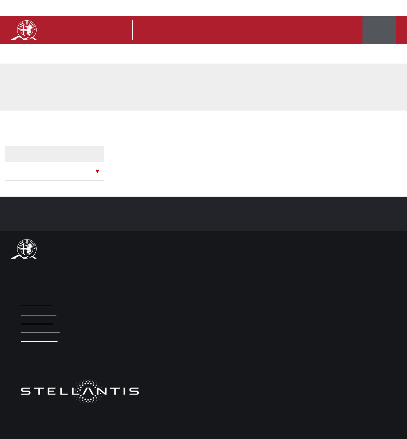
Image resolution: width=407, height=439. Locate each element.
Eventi (343, 30)
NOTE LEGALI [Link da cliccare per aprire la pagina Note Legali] (35, 303)
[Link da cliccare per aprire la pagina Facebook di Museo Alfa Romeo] (353, 9)
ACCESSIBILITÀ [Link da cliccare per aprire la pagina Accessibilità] (36, 313)
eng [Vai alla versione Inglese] (256, 9)
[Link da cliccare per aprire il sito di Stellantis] (80, 396)
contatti (323, 9)
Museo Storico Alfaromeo (33, 57)
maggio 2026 (28, 171)
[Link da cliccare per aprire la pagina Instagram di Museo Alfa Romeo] (365, 9)
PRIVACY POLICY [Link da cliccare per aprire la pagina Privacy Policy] (38, 330)
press (274, 9)
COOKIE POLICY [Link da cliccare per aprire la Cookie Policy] (37, 339)
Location (297, 9)
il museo (254, 30)
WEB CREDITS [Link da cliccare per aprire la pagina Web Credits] (35, 321)
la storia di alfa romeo (300, 30)
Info (207, 30)
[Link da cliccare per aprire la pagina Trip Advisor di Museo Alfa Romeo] (377, 9)
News (63, 57)
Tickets (228, 30)
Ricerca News (84, 57)
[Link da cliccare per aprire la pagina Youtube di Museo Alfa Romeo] (389, 9)
